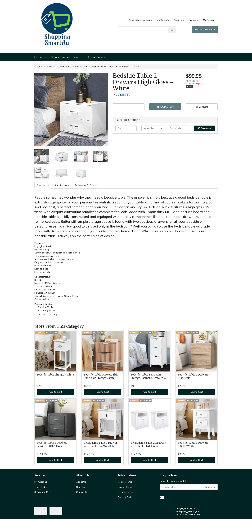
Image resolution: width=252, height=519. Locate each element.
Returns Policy (125, 492)
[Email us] (162, 497)
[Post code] (178, 128)
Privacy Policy (125, 486)
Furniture (40, 57)
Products (193, 19)
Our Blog (81, 486)
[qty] (126, 128)
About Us (179, 19)
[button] (202, 106)
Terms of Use (125, 481)
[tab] (43, 185)
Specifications (61, 185)
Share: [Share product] (122, 95)
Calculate (204, 128)
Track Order (40, 486)
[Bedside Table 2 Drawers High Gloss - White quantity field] (129, 106)
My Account (210, 19)
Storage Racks (96, 57)
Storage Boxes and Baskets (67, 57)
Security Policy (125, 497)
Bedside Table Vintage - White (55, 374)
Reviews (86, 185)
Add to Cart (165, 106)
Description (43, 185)
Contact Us (163, 19)
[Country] (152, 128)
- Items (204, 29)
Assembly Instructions (140, 19)
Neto (198, 514)
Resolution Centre (43, 492)
